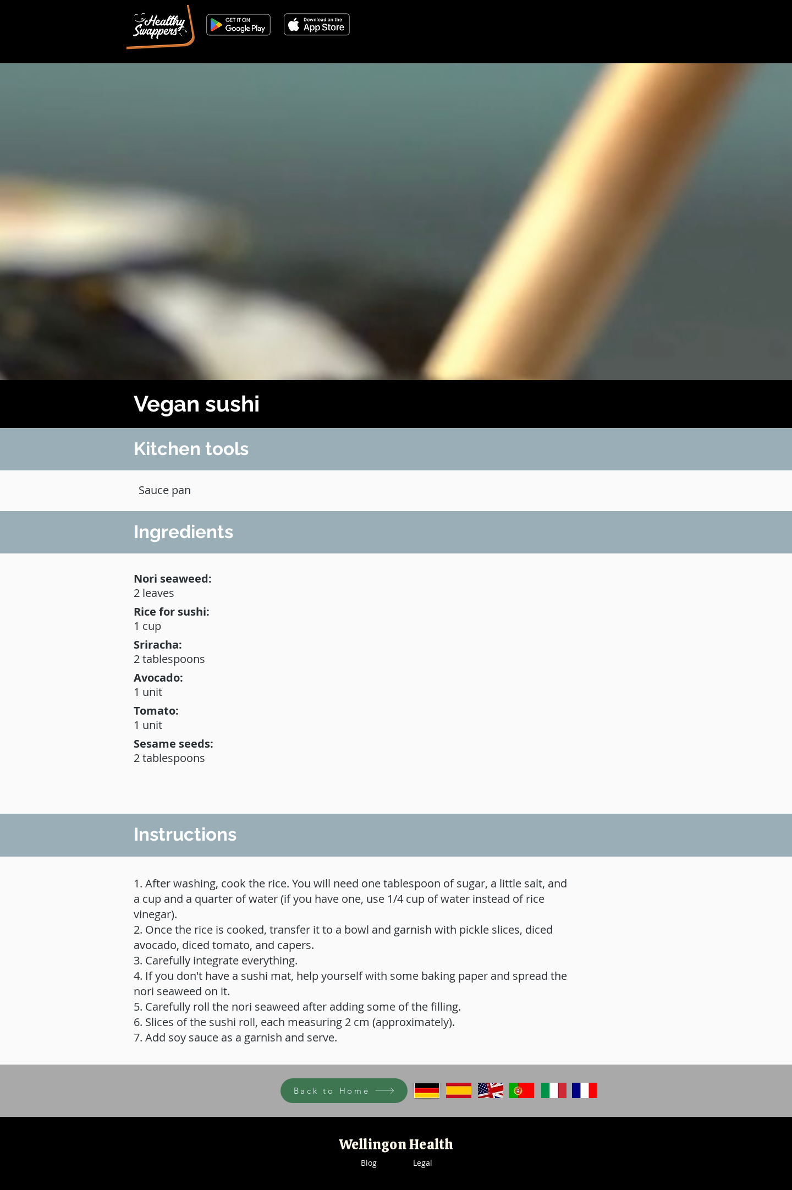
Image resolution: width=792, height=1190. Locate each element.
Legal (422, 1163)
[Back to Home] (344, 1090)
